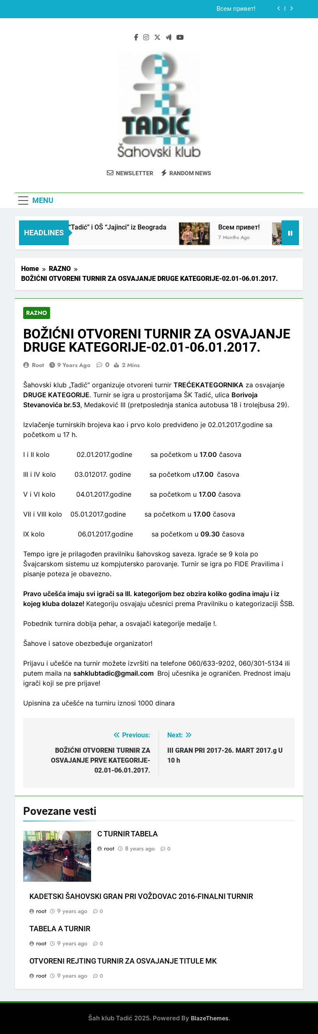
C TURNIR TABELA (127, 834)
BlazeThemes (210, 1018)
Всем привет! (236, 9)
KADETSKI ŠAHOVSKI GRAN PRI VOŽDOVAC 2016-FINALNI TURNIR (141, 896)
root (38, 365)
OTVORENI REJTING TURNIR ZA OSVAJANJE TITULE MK (123, 961)
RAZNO (36, 313)
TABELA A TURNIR (59, 929)
